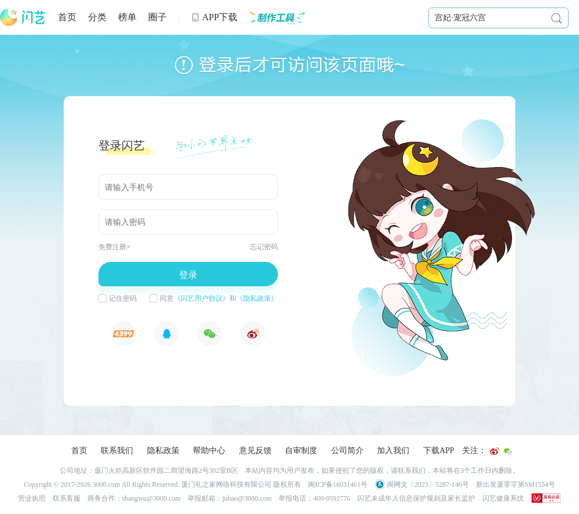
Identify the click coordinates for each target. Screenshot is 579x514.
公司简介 (347, 450)
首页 (67, 17)
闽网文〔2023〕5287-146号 (422, 484)
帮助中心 (209, 450)
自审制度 (301, 450)
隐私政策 (163, 450)
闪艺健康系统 (503, 498)
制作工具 (277, 17)
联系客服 (66, 498)
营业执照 (32, 498)
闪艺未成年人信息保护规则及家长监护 (416, 498)
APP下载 (214, 17)
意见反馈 (255, 450)
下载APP (439, 450)
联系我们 (117, 450)
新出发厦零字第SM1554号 (515, 484)
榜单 (127, 17)
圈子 (157, 17)
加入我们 (393, 450)
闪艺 (23, 17)
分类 (97, 17)
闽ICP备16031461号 (338, 484)
